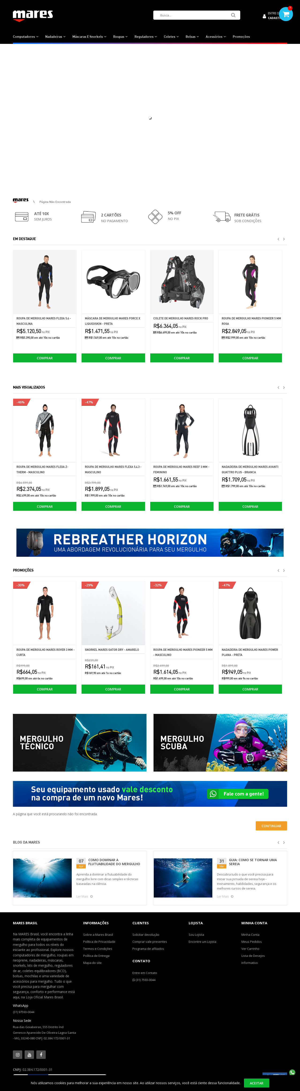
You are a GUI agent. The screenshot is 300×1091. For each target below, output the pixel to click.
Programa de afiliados (148, 949)
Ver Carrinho (250, 949)
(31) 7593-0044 (143, 980)
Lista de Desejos (253, 956)
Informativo (249, 963)
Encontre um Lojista (202, 941)
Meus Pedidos (251, 941)
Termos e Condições (97, 949)
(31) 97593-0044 (23, 1012)
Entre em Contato (144, 973)
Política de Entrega (96, 956)
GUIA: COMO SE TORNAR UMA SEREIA (117, 862)
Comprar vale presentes (149, 941)
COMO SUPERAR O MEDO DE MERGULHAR (256, 862)
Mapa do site (92, 963)
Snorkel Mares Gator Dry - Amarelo (112, 650)
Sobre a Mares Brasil (98, 934)
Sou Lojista (196, 934)
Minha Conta (250, 934)
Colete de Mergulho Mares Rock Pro (180, 318)
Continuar (271, 826)
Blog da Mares (26, 842)
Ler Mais (87, 896)
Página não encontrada (55, 202)
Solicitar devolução (145, 934)
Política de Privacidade (99, 941)
